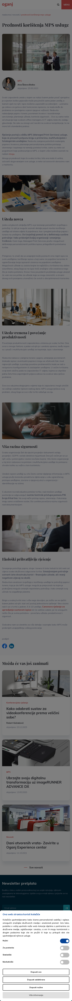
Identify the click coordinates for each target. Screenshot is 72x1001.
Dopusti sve (36, 972)
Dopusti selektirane (36, 979)
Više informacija (36, 995)
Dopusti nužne (36, 987)
